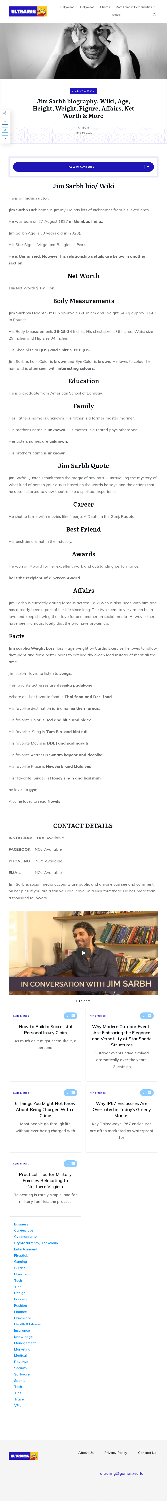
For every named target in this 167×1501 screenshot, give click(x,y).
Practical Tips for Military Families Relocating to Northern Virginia (45, 1186)
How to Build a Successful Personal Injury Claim (45, 1045)
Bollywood (83, 90)
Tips (17, 1287)
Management (25, 1343)
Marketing (22, 1349)
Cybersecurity (25, 1236)
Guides (19, 1268)
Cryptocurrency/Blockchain (36, 1243)
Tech (18, 1280)
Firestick (21, 1255)
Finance (20, 1311)
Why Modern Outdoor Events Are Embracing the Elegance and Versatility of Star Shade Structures (121, 1045)
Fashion (20, 1305)
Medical (20, 1355)
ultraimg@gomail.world (122, 1473)
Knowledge (23, 1336)
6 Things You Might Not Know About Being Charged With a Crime (45, 1118)
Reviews (21, 1361)
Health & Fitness (27, 1324)
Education (22, 1299)
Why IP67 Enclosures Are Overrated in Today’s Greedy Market (121, 1118)
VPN (17, 1405)
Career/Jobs (23, 1230)
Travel (19, 1399)
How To (20, 1274)
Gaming (20, 1261)
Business (21, 1224)
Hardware (22, 1318)
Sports (19, 1380)
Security (20, 1368)
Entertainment (25, 1249)
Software (22, 1374)
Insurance (22, 1330)
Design (19, 1293)
